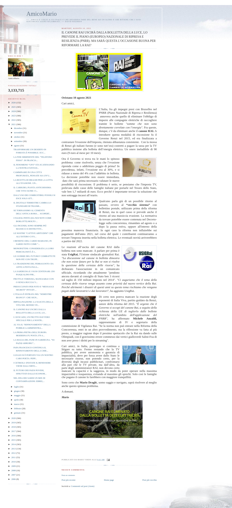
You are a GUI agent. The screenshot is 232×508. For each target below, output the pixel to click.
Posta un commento (68, 475)
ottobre (17, 137)
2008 (13, 470)
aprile (17, 399)
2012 (13, 453)
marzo (17, 404)
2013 (13, 448)
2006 (13, 479)
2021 (13, 124)
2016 (13, 435)
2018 (13, 427)
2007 (13, 475)
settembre (18, 141)
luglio (17, 386)
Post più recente (68, 480)
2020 (13, 418)
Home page (109, 480)
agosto (17, 145)
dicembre (18, 128)
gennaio (17, 413)
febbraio (18, 408)
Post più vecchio (149, 480)
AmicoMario (41, 14)
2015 (13, 440)
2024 (13, 111)
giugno (17, 391)
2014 (13, 444)
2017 (13, 431)
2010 (13, 461)
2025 (13, 107)
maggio (17, 395)
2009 (13, 466)
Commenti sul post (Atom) (82, 486)
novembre (18, 132)
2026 (13, 102)
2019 (13, 422)
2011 (13, 457)
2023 (13, 115)
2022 (13, 120)
